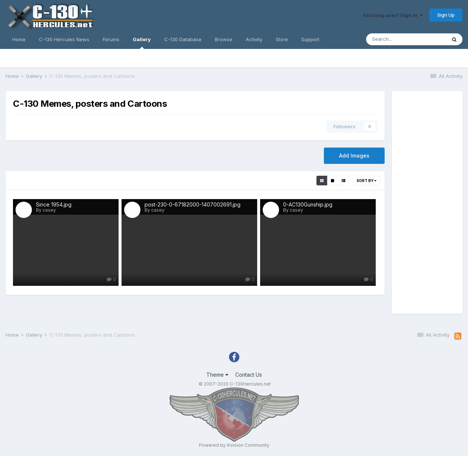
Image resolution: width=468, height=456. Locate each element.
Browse (223, 39)
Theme (217, 374)
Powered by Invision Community (234, 445)
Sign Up (446, 15)
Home (19, 39)
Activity (254, 39)
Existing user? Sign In (393, 15)
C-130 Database (183, 39)
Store (282, 39)
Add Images (354, 155)
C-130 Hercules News (64, 39)
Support (310, 39)
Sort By (366, 180)
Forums (111, 39)
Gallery (142, 42)
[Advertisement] (427, 202)
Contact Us (248, 374)
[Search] (406, 39)
